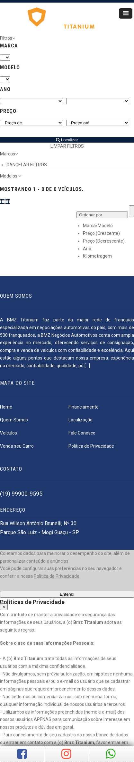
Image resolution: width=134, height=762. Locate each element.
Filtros (7, 38)
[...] (87, 365)
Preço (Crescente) (101, 233)
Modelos (10, 175)
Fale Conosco (81, 432)
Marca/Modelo (98, 225)
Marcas (9, 153)
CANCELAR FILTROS (26, 164)
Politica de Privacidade (91, 446)
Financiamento (83, 407)
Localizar (67, 139)
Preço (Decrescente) (104, 241)
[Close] (4, 606)
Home (6, 407)
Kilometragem (97, 256)
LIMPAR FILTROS (67, 146)
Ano (87, 248)
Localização (80, 419)
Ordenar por (90, 214)
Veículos (8, 432)
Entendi (67, 594)
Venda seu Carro (17, 446)
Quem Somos (14, 419)
